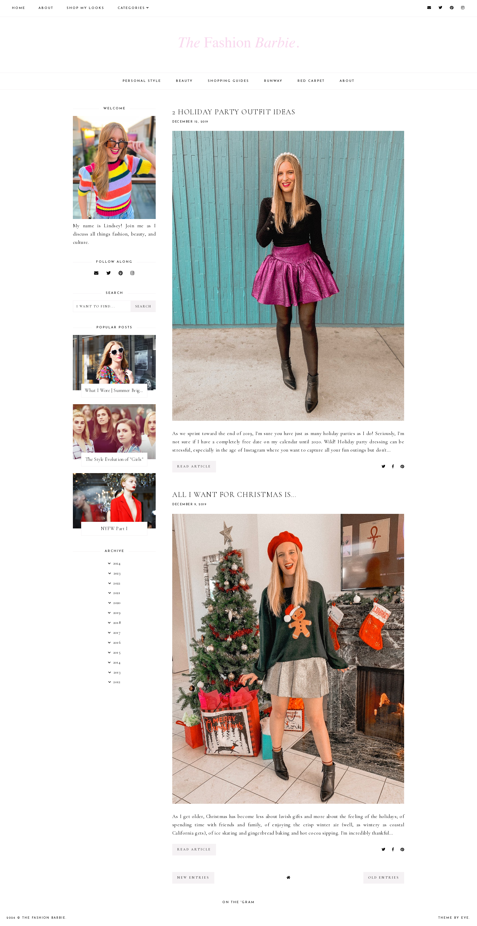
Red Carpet (311, 81)
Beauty (184, 81)
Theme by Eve (453, 917)
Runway (273, 81)
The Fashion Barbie (44, 917)
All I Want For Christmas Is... (234, 494)
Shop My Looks (85, 8)
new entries (193, 878)
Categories (131, 8)
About (45, 8)
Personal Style (142, 81)
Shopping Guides (228, 81)
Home (18, 8)
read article (194, 466)
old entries (383, 878)
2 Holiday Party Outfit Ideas (233, 112)
